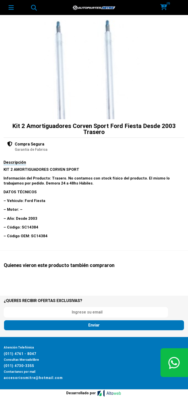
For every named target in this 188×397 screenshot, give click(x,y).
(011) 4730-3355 (19, 366)
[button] (165, 7)
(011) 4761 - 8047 (20, 354)
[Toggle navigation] (33, 7)
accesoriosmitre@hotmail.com (33, 378)
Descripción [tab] (15, 162)
